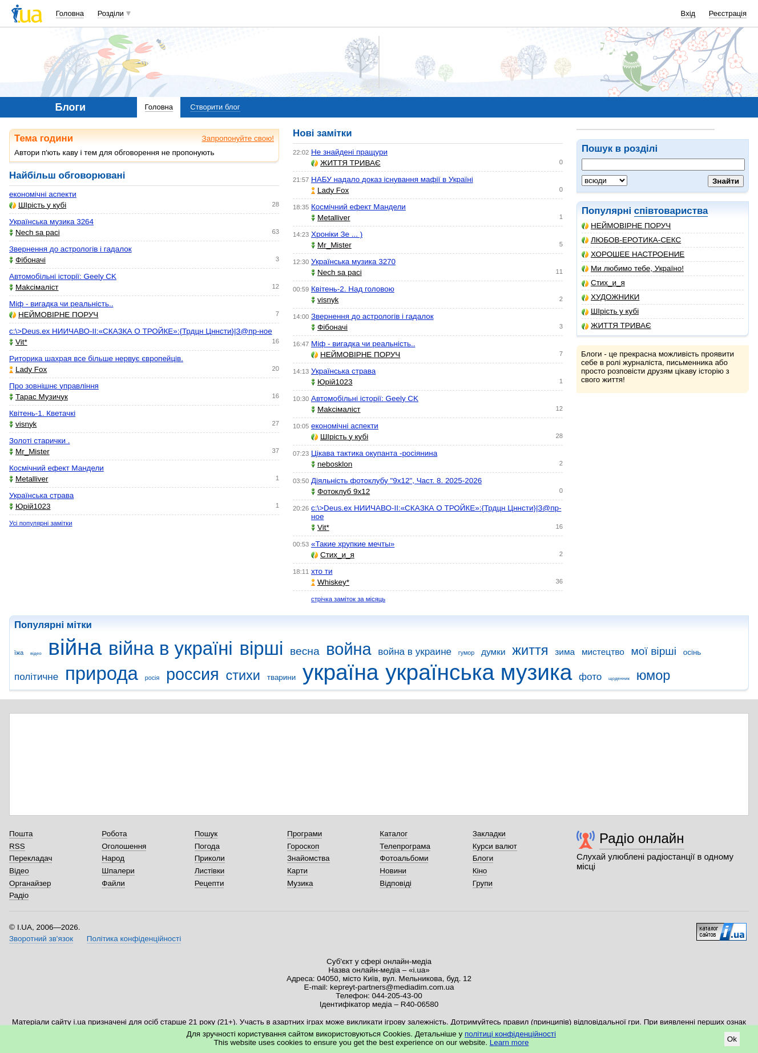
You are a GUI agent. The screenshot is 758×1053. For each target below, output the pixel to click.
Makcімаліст (34, 287)
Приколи (210, 858)
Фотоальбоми (404, 858)
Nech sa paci (34, 232)
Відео (19, 870)
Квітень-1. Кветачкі (42, 413)
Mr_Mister (29, 451)
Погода (207, 846)
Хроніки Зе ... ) (336, 234)
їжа (18, 652)
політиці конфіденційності (510, 1034)
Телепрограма (405, 846)
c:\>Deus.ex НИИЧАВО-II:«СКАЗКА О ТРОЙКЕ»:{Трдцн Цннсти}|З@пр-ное (140, 331)
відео (36, 653)
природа (101, 673)
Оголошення (124, 846)
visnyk (23, 424)
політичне (36, 676)
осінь (692, 652)
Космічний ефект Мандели (56, 468)
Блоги (483, 858)
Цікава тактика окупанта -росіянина (374, 453)
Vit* (18, 342)
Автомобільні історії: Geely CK (62, 276)
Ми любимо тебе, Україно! (633, 268)
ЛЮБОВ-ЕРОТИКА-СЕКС (631, 240)
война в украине (414, 651)
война (348, 649)
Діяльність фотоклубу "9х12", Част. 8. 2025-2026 (396, 480)
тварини (281, 677)
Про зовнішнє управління (54, 386)
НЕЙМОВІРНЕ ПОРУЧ (626, 225)
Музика (300, 883)
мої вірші (653, 651)
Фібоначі (27, 260)
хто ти (321, 571)
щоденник (619, 678)
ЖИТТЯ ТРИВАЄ (616, 325)
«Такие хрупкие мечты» (352, 544)
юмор (653, 675)
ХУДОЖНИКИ (610, 297)
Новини (393, 870)
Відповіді (396, 883)
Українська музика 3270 (353, 261)
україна (340, 672)
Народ (113, 858)
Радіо (19, 895)
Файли (113, 883)
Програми (304, 833)
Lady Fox (28, 369)
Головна (70, 13)
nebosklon (331, 464)
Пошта (21, 833)
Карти (297, 870)
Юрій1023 (29, 506)
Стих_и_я (603, 282)
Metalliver (29, 479)
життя (530, 650)
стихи (242, 675)
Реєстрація (728, 13)
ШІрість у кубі (610, 311)
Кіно (480, 870)
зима (565, 652)
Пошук (206, 833)
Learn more (509, 1042)
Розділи (111, 13)
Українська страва (41, 495)
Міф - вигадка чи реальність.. (61, 303)
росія (152, 677)
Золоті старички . (39, 440)
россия (192, 674)
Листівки (210, 870)
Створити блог (215, 107)
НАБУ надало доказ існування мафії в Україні (392, 179)
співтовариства (671, 210)
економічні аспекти (42, 194)
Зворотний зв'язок (41, 938)
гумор (466, 652)
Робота (114, 833)
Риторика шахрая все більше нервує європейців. (96, 358)
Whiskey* (330, 582)
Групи (483, 883)
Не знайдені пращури (349, 152)
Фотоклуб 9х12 (340, 491)
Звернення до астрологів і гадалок (70, 249)
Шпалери (118, 870)
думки (493, 652)
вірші (261, 648)
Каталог (394, 833)
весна (305, 651)
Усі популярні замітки (40, 523)
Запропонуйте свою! (238, 138)
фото (590, 676)
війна (75, 647)
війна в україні (170, 648)
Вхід (688, 13)
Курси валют (495, 846)
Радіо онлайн (641, 838)
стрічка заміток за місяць (348, 599)
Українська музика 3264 (51, 221)
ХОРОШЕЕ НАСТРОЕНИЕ (633, 254)
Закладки (489, 833)
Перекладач (30, 858)
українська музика (478, 672)
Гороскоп (303, 846)
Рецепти (209, 883)
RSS (17, 846)
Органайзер (30, 883)
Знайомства (308, 858)
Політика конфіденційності (134, 938)
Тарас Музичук (38, 396)
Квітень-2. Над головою (352, 289)
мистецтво (603, 652)
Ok (732, 1039)
